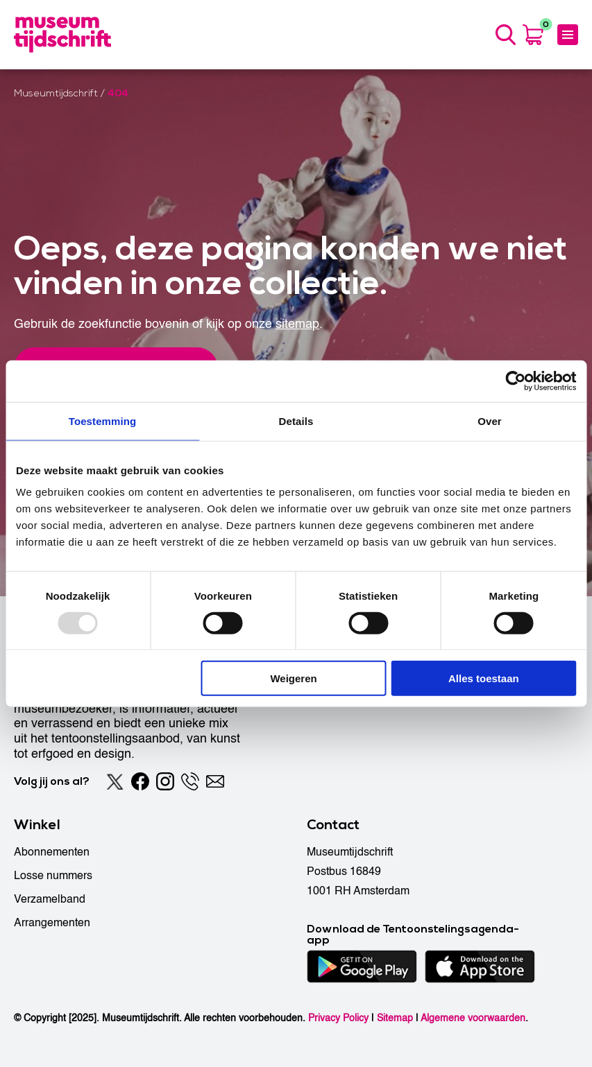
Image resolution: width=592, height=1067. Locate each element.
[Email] (215, 781)
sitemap (297, 324)
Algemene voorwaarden (473, 1018)
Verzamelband (49, 899)
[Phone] (190, 781)
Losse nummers (53, 876)
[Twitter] (115, 781)
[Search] (505, 34)
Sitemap (395, 1018)
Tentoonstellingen (350, 672)
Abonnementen (52, 852)
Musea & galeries (350, 695)
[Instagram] (165, 781)
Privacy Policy (338, 1018)
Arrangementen (52, 923)
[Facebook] (140, 781)
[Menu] (567, 34)
